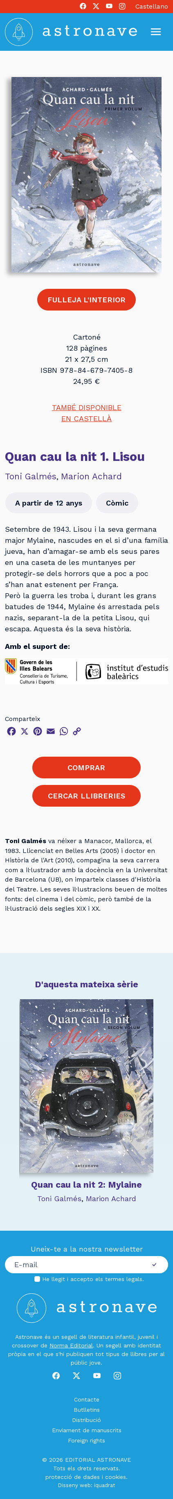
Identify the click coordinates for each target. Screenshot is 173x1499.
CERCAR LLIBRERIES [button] (86, 795)
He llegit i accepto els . (93, 1279)
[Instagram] (122, 6)
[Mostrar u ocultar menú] (156, 32)
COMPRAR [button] (86, 767)
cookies (115, 1477)
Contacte (86, 1399)
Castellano (151, 6)
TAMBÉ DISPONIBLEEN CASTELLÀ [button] (86, 413)
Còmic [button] (117, 503)
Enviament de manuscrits (86, 1430)
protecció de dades (72, 1477)
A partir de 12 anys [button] (48, 503)
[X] (96, 6)
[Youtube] (109, 6)
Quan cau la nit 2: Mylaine (86, 1184)
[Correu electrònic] (73, 1264)
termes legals (123, 1279)
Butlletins (87, 1409)
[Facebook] (83, 6)
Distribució (86, 1420)
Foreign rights (86, 1440)
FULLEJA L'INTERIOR (86, 299)
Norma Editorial (71, 1345)
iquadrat (104, 1485)
